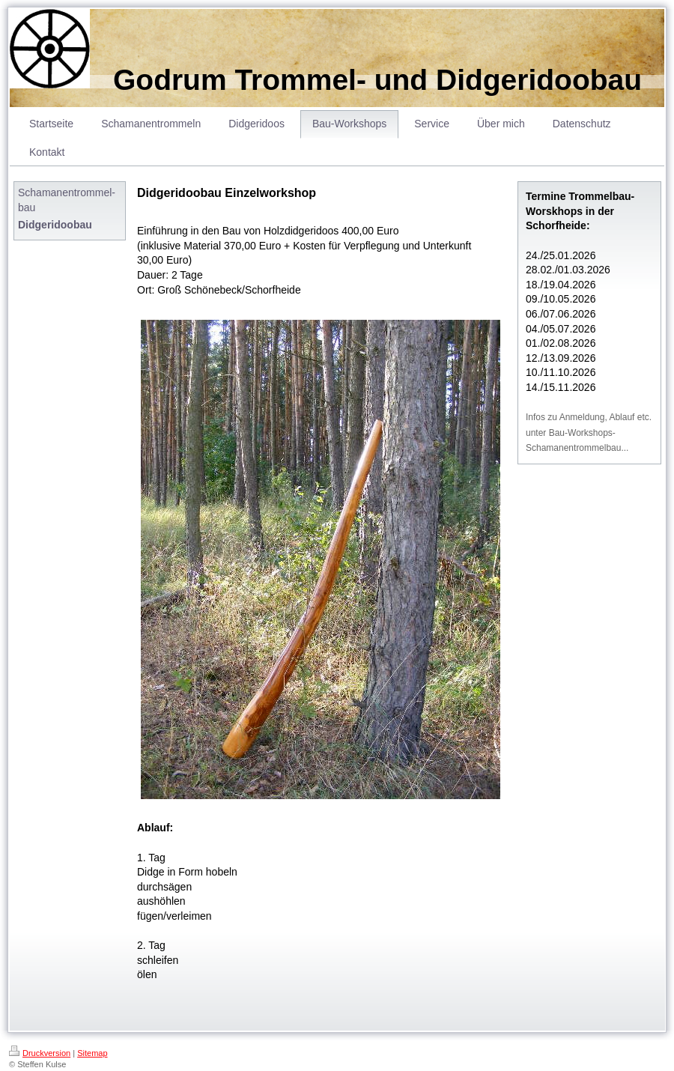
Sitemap (92, 1053)
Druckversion (39, 1053)
